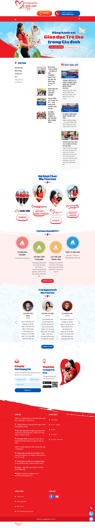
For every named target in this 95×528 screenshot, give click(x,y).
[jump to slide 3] (49, 56)
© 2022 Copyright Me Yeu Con (46, 519)
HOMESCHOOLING (41, 214)
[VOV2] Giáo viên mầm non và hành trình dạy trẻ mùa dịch (70, 144)
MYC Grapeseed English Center (25, 511)
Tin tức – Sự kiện (55, 424)
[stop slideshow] (51, 56)
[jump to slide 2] (47, 56)
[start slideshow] (43, 56)
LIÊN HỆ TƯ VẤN (47, 281)
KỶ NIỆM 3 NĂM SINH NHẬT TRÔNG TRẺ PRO (70, 116)
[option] (29, 320)
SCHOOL (56, 220)
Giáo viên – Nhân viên (57, 439)
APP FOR (39, 211)
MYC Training (20, 506)
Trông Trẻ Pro (20, 496)
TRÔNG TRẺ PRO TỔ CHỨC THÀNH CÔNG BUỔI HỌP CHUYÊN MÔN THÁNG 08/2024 (70, 84)
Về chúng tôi (54, 420)
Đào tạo (53, 429)
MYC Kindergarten (21, 501)
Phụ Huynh (54, 434)
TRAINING (22, 217)
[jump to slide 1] (46, 56)
